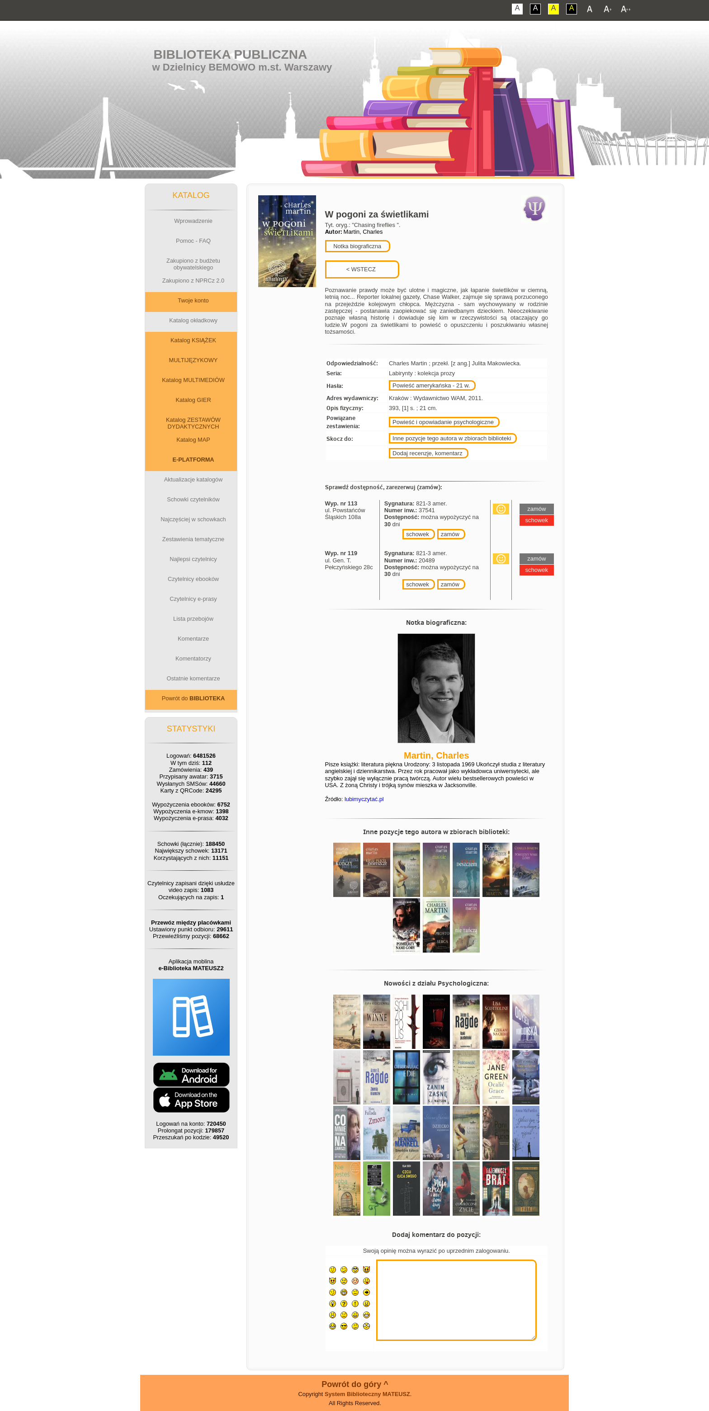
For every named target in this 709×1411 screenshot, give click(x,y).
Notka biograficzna (357, 246)
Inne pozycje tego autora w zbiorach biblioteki (451, 438)
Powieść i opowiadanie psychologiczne (443, 422)
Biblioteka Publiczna (230, 54)
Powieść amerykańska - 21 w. (431, 385)
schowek (417, 534)
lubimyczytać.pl (364, 799)
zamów (450, 534)
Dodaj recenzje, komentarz (427, 453)
